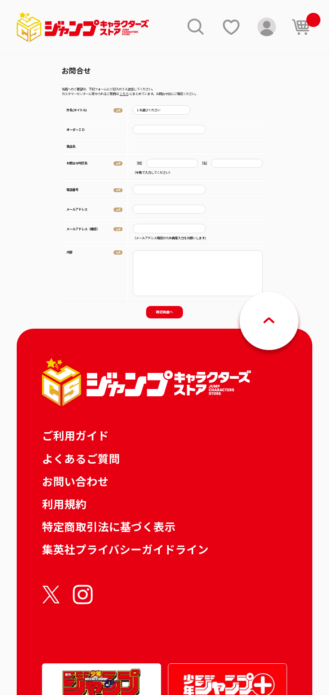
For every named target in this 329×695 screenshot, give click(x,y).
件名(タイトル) (76, 109)
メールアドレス (76, 209)
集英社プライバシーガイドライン (125, 549)
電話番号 (72, 189)
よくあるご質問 (81, 458)
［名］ (204, 163)
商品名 (70, 146)
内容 (69, 251)
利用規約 (64, 503)
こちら (124, 93)
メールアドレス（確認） (82, 228)
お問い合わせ (75, 481)
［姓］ (139, 163)
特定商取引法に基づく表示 (109, 526)
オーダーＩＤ (75, 129)
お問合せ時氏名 (76, 162)
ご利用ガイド (75, 435)
